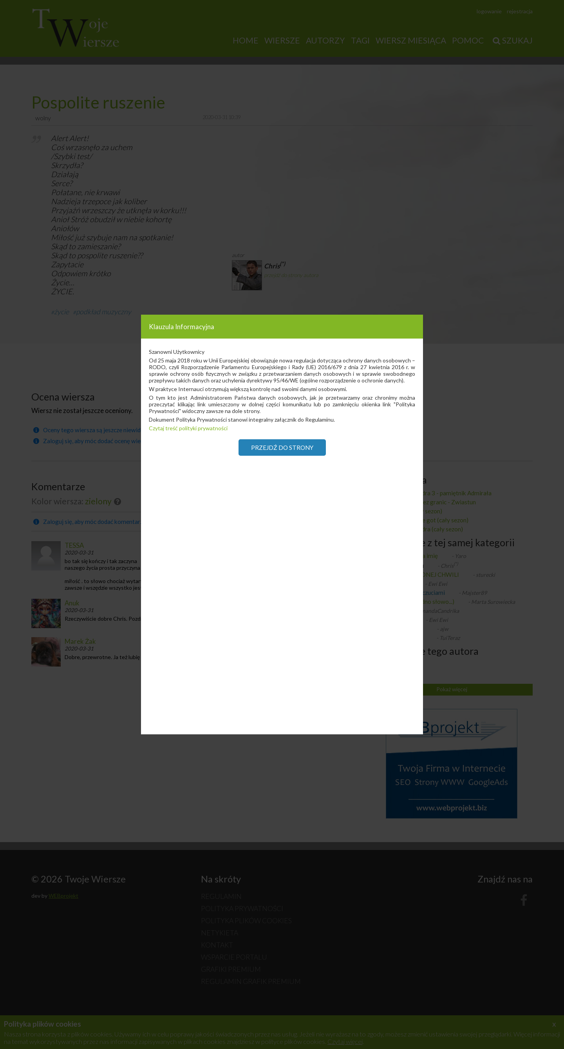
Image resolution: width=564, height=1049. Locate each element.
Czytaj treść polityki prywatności (188, 428)
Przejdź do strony (282, 447)
